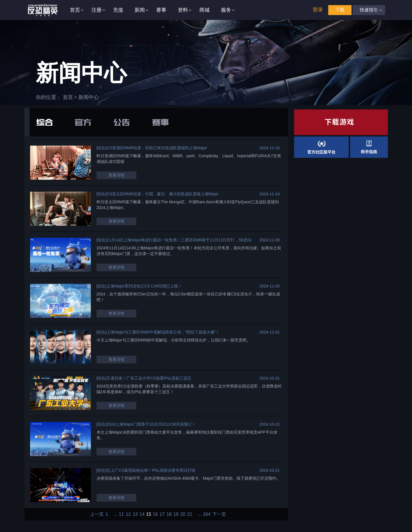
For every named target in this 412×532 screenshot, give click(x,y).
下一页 (219, 514)
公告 (122, 122)
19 (176, 514)
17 (162, 514)
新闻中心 (88, 97)
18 (169, 514)
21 (189, 514)
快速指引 (369, 9)
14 (142, 514)
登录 (318, 10)
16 (155, 514)
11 (121, 514)
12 (128, 514)
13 (135, 514)
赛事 (160, 122)
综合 (45, 122)
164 (207, 514)
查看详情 (116, 175)
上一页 (97, 514)
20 (182, 514)
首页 (68, 97)
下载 (339, 9)
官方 (83, 122)
